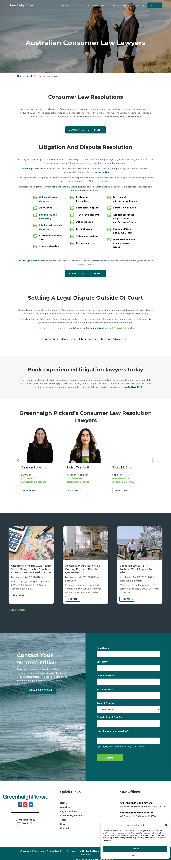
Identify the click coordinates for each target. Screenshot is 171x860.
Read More (29, 490)
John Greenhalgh (61, 187)
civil (74, 172)
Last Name (103, 662)
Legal (64, 5)
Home (20, 76)
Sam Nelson (59, 339)
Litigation (70, 581)
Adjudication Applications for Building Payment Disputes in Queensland (83, 569)
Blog (116, 5)
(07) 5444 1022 (120, 328)
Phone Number (105, 675)
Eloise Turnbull (78, 187)
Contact (155, 5)
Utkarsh (18, 577)
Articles (152, 577)
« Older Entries (17, 610)
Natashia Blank (99, 187)
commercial (83, 172)
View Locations (40, 690)
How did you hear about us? (113, 731)
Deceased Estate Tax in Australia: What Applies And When (136, 569)
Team (95, 5)
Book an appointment (85, 130)
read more (19, 595)
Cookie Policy (133, 855)
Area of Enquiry (105, 703)
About (104, 5)
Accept (135, 848)
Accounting (79, 5)
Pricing (126, 5)
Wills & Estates (134, 581)
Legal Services (68, 811)
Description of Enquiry (109, 717)
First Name (103, 648)
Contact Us (66, 828)
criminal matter (101, 172)
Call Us (140, 5)
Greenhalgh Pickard (31, 168)
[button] (165, 825)
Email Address (105, 689)
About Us (65, 807)
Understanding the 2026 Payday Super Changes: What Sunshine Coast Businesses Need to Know (31, 569)
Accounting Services (72, 815)
